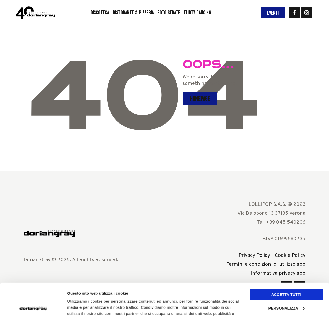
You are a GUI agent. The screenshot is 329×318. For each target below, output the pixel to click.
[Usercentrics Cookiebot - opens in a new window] (33, 308)
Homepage (200, 98)
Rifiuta (286, 289)
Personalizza (286, 276)
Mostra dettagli (81, 308)
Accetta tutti (286, 262)
